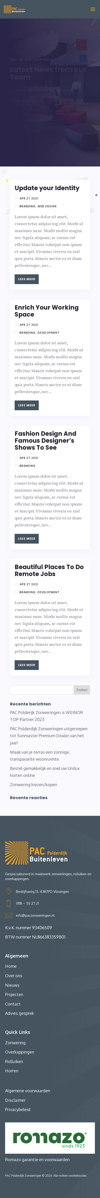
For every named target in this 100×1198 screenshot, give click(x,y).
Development (48, 333)
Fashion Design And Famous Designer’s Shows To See (45, 440)
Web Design (47, 206)
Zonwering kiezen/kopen (33, 784)
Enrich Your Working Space (47, 311)
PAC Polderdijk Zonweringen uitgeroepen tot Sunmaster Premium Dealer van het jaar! (48, 735)
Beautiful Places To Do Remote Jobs (49, 570)
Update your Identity (47, 188)
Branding (27, 206)
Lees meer (26, 279)
